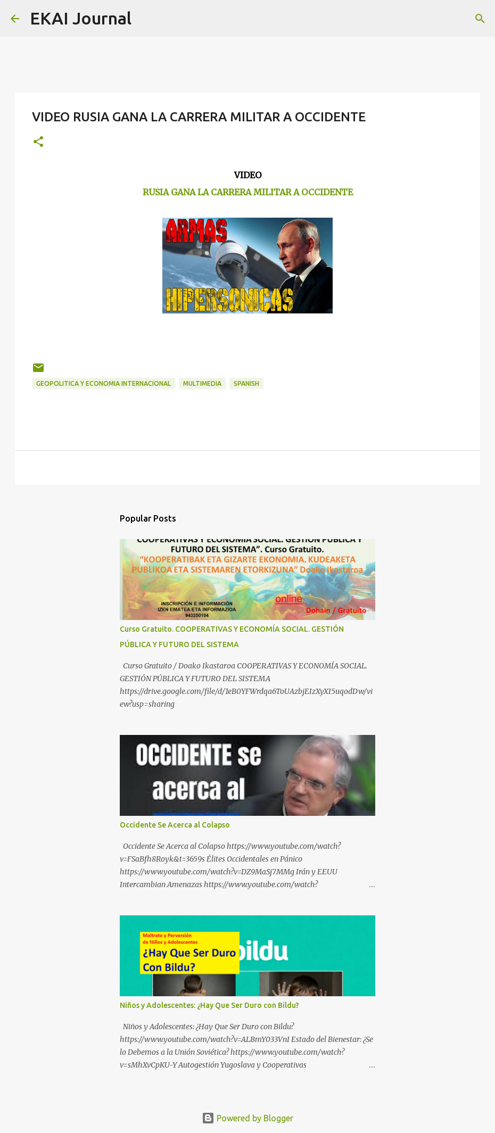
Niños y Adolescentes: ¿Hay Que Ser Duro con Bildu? (209, 1005)
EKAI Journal (80, 18)
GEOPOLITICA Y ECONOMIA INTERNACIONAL (103, 383)
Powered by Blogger (247, 1118)
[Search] (146, 18)
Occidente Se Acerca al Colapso (175, 825)
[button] (38, 142)
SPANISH (246, 383)
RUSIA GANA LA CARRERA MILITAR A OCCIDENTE (248, 192)
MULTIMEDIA (202, 383)
